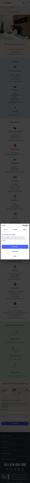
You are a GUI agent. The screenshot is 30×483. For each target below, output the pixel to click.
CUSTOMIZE (15, 251)
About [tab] (24, 229)
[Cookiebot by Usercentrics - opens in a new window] (22, 226)
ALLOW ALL (15, 246)
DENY (15, 256)
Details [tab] (15, 229)
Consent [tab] (5, 229)
